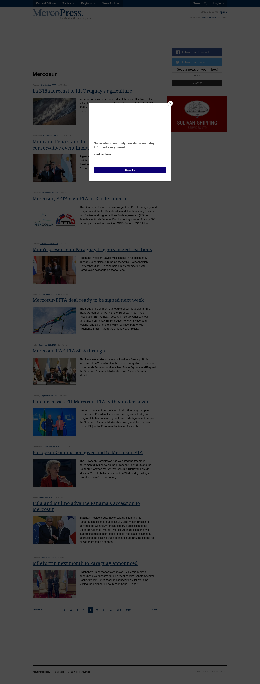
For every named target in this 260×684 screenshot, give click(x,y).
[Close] (170, 103)
